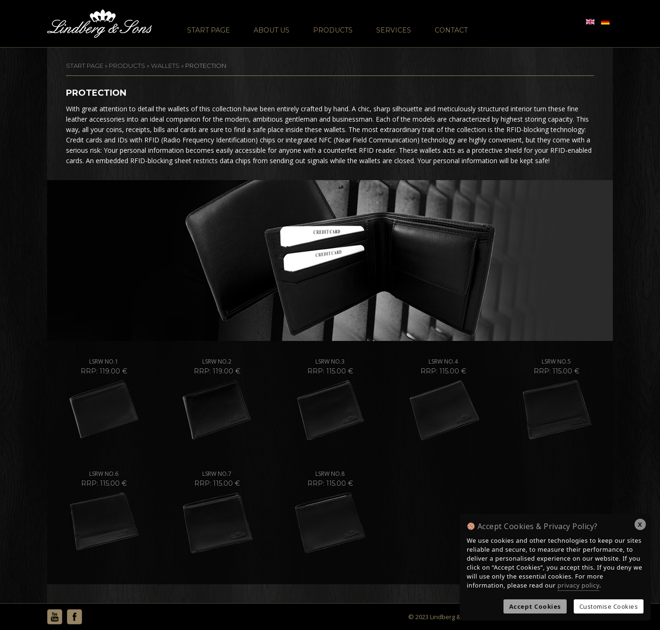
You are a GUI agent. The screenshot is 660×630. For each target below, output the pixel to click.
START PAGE (84, 65)
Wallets (165, 65)
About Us (271, 30)
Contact (451, 30)
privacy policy (579, 585)
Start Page (208, 30)
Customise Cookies (608, 606)
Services (393, 30)
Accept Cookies (535, 606)
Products (333, 30)
